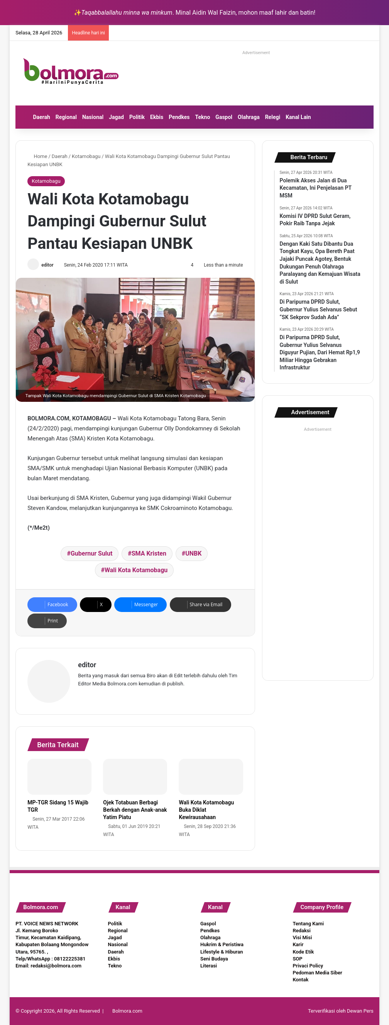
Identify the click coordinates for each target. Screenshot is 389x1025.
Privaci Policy (308, 966)
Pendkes (179, 117)
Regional (66, 117)
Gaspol (223, 117)
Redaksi (301, 930)
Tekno (202, 117)
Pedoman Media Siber (317, 973)
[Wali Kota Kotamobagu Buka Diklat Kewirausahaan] (211, 777)
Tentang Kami (308, 923)
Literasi (208, 966)
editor (47, 265)
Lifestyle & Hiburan (221, 952)
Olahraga (249, 117)
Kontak (300, 980)
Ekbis (156, 117)
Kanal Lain (298, 117)
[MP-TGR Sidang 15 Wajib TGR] (59, 777)
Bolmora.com (127, 1011)
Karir (298, 944)
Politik (137, 117)
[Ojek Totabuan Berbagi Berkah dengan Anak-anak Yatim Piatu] (135, 777)
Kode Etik (303, 952)
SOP (297, 959)
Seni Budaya (214, 959)
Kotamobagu (86, 156)
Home (37, 156)
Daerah (41, 117)
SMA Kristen (149, 553)
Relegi (273, 117)
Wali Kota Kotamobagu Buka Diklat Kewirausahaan (206, 809)
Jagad (116, 117)
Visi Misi (302, 937)
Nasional (92, 117)
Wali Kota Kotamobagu (136, 570)
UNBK (193, 553)
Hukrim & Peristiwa (222, 944)
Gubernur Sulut (92, 553)
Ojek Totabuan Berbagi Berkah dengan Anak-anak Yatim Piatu (135, 809)
